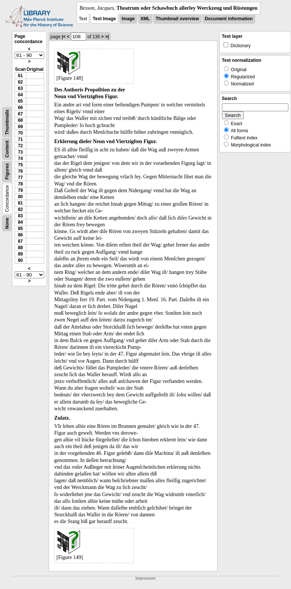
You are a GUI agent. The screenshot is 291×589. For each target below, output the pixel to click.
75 (20, 164)
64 (20, 94)
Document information (229, 18)
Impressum (145, 578)
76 (20, 171)
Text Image (104, 18)
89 (20, 254)
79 (20, 190)
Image (128, 18)
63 (20, 88)
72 (20, 145)
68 (20, 120)
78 (20, 184)
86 (20, 235)
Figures (7, 171)
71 (20, 139)
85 (20, 228)
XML (145, 18)
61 (20, 75)
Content (7, 149)
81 (20, 203)
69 (20, 126)
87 (20, 241)
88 (20, 247)
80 (20, 196)
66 (20, 107)
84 (20, 222)
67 (20, 114)
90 (20, 260)
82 (20, 209)
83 (20, 215)
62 (20, 82)
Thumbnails (7, 122)
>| (107, 36)
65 (20, 101)
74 (20, 158)
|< (64, 36)
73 (20, 152)
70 (20, 133)
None (7, 223)
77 (20, 177)
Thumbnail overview (177, 18)
